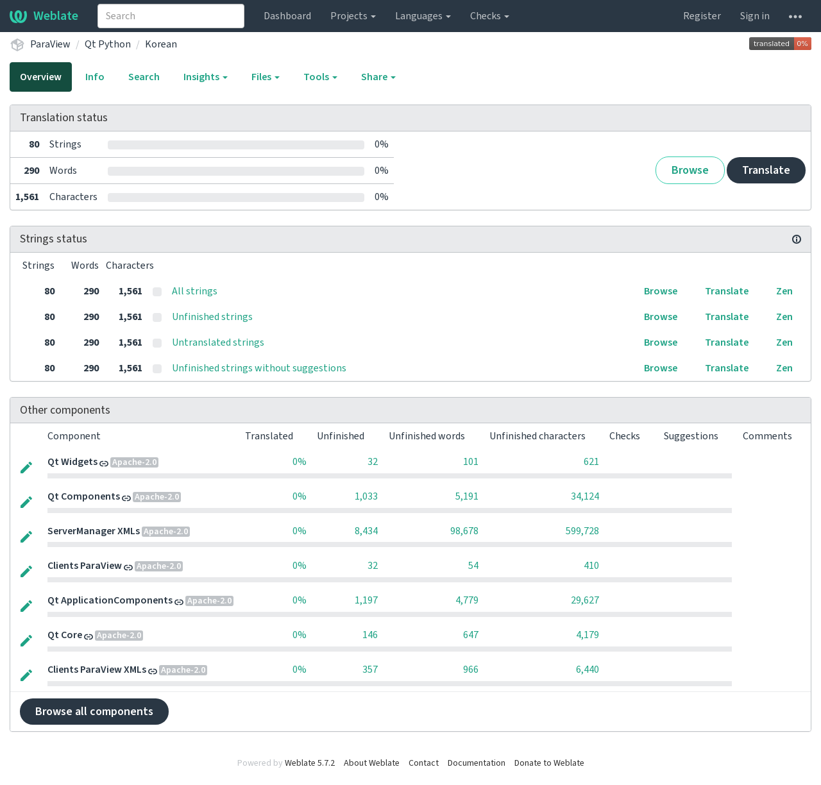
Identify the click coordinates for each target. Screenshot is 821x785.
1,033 (366, 496)
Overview (41, 77)
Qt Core (64, 635)
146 (370, 635)
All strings (194, 291)
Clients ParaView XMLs (96, 670)
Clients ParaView (84, 566)
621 (591, 462)
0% (299, 462)
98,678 (464, 531)
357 (370, 670)
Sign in (755, 16)
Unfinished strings (212, 317)
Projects (353, 16)
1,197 (366, 600)
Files (265, 77)
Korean (161, 44)
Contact (424, 763)
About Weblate (372, 763)
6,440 (587, 670)
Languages (423, 16)
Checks (489, 16)
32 (373, 462)
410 (591, 566)
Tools (320, 77)
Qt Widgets (72, 462)
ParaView (50, 44)
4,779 (466, 600)
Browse (690, 170)
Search (144, 77)
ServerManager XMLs (93, 531)
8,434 (366, 531)
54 (473, 566)
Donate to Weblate (549, 763)
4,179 (587, 635)
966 (470, 670)
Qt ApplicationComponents (110, 600)
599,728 (582, 531)
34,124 (585, 496)
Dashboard (287, 16)
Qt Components (83, 496)
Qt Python (108, 44)
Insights (205, 77)
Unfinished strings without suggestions (259, 368)
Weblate (44, 16)
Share (378, 77)
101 (470, 462)
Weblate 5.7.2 (310, 763)
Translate (766, 170)
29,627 (585, 600)
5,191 (466, 496)
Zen (784, 291)
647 (470, 635)
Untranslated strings (218, 342)
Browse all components (94, 712)
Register (702, 16)
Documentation (476, 763)
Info (95, 77)
